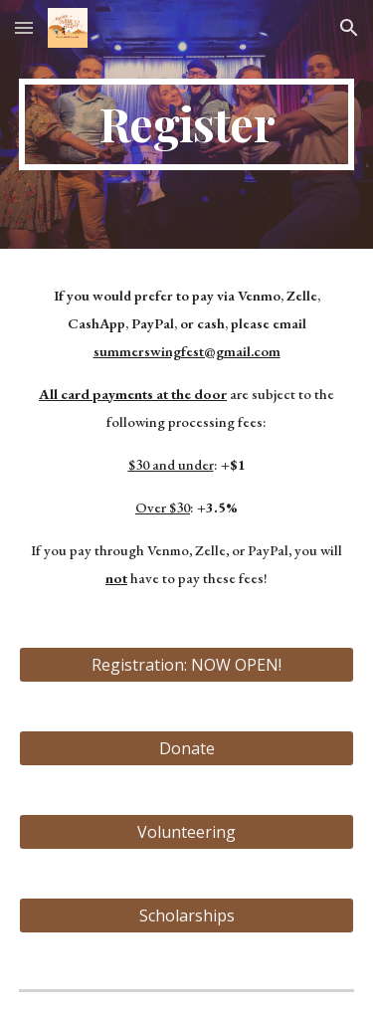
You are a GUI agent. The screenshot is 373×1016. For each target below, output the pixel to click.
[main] (187, 124)
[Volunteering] (187, 832)
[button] (24, 27)
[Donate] (187, 748)
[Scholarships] (187, 915)
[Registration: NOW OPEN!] (187, 665)
